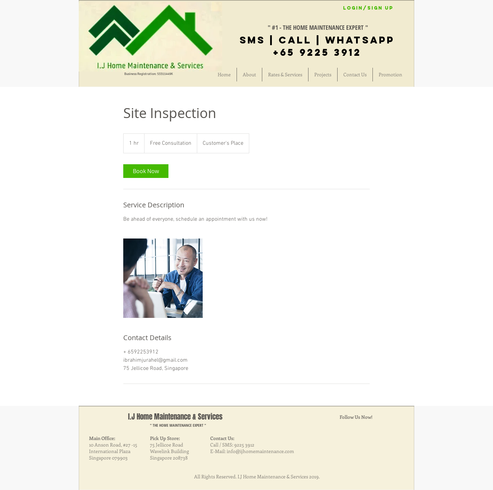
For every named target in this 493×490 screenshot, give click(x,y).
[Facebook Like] (288, 13)
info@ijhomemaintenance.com (260, 451)
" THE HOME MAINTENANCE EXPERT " (178, 425)
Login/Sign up (368, 8)
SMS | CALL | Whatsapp (317, 40)
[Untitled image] (163, 278)
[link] (145, 171)
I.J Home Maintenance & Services (175, 416)
